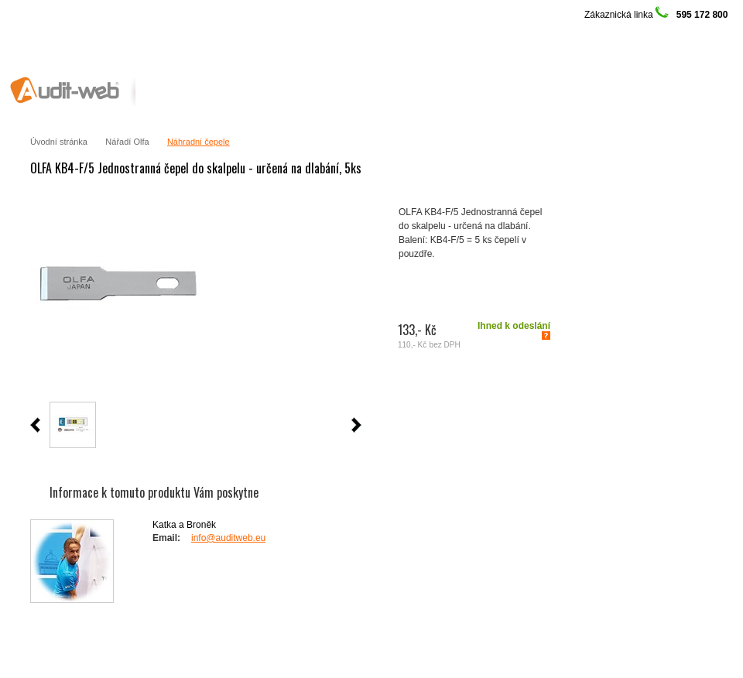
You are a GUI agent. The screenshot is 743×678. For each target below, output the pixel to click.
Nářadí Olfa (127, 141)
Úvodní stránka (58, 141)
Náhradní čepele (198, 141)
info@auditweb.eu (228, 537)
